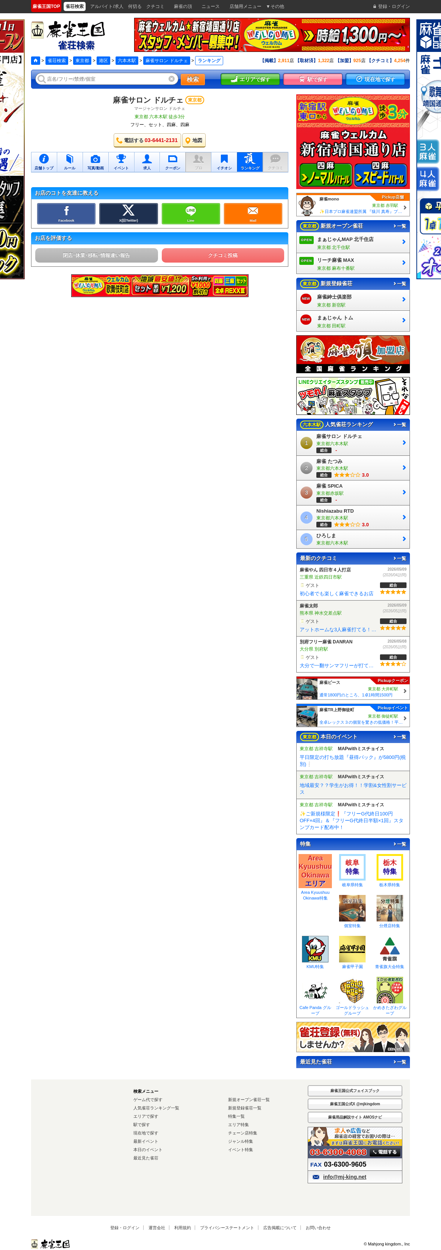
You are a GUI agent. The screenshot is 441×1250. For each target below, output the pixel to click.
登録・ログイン (124, 1227)
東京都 (82, 60)
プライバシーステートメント (227, 1227)
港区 (103, 60)
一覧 (399, 226)
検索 (193, 79)
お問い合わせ (318, 1227)
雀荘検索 (57, 60)
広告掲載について (280, 1227)
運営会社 (157, 1227)
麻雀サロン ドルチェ (166, 60)
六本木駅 (127, 60)
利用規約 (182, 1227)
